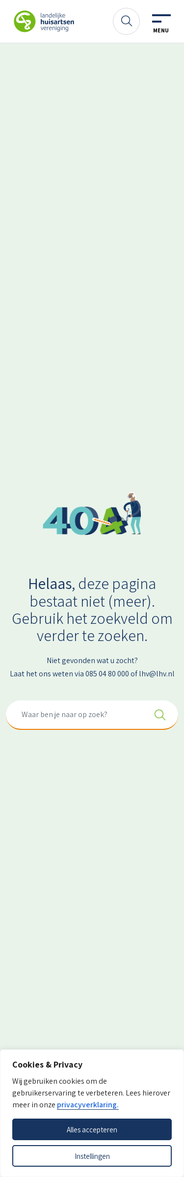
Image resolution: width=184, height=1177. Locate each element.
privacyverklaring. (88, 1104)
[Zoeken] (126, 21)
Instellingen (92, 1156)
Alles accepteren (92, 1129)
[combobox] (92, 715)
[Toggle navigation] (161, 24)
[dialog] (92, 1113)
